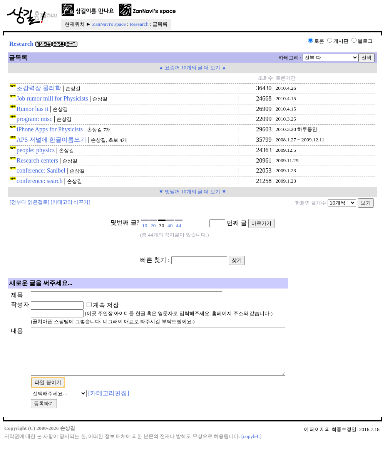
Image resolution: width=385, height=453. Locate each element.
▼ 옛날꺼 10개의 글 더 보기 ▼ (193, 192)
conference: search (39, 181)
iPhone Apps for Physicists (50, 129)
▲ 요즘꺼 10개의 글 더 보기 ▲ (193, 67)
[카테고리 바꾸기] (70, 202)
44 (178, 225)
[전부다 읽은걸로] (29, 202)
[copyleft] (251, 445)
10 (144, 225)
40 (169, 225)
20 (153, 225)
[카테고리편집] (108, 402)
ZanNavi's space (109, 24)
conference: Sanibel (41, 170)
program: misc (34, 119)
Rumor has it (33, 109)
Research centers (37, 160)
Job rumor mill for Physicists (52, 98)
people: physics (36, 150)
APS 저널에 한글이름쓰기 (51, 139)
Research (139, 24)
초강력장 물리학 (39, 88)
